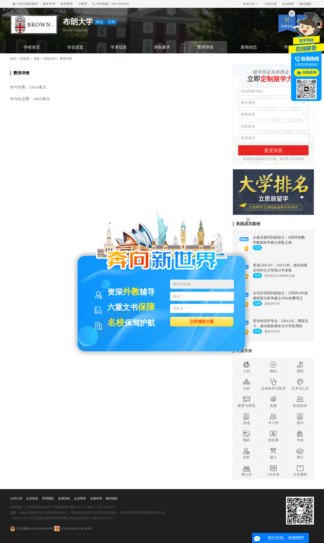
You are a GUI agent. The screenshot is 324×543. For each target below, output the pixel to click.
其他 (246, 419)
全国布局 (96, 498)
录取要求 (162, 47)
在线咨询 (309, 72)
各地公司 (250, 4)
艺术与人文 (300, 384)
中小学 (273, 419)
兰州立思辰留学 (25, 4)
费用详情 (205, 47)
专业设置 (75, 47)
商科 (273, 367)
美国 (36, 58)
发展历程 (64, 498)
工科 (246, 367)
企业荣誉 (80, 498)
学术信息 (119, 47)
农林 (273, 401)
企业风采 (288, 4)
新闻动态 (249, 47)
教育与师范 (246, 401)
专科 (300, 436)
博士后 (246, 470)
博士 (300, 453)
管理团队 (48, 498)
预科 (246, 436)
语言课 (273, 436)
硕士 (273, 453)
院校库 (24, 58)
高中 (300, 419)
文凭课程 (300, 470)
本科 (246, 453)
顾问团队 (305, 4)
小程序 (82, 4)
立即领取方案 (202, 321)
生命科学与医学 (273, 384)
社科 (246, 384)
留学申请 (49, 4)
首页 (13, 58)
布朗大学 (50, 58)
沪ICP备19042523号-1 (100, 518)
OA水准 (273, 470)
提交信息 (273, 150)
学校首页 (32, 47)
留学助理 (66, 4)
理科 (300, 367)
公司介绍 (271, 4)
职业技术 (300, 401)
